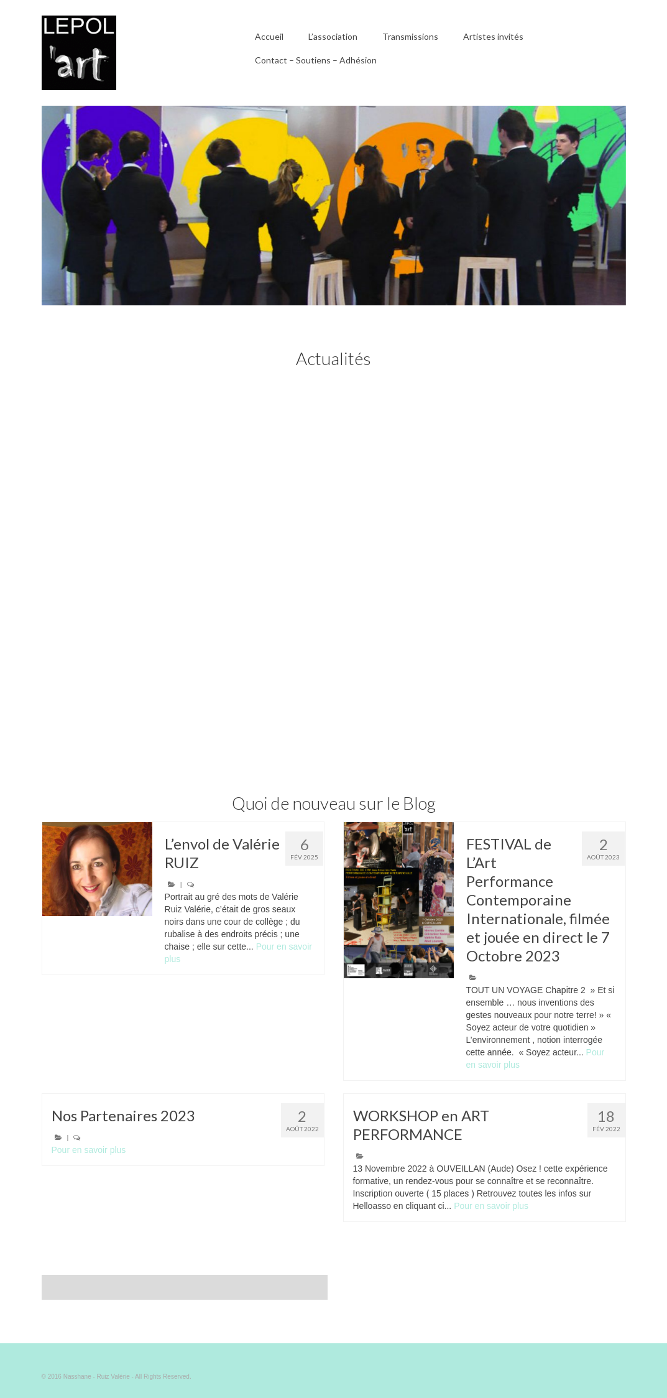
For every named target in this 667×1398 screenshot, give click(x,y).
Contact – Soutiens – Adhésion (316, 60)
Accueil (269, 36)
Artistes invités (493, 36)
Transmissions (410, 36)
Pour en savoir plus (89, 1150)
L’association (332, 36)
